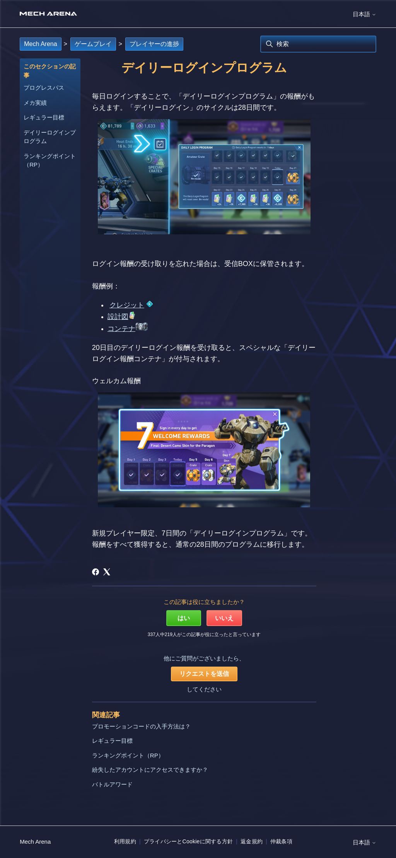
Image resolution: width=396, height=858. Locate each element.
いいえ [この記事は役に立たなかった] (224, 618)
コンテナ (121, 329)
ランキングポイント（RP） (50, 160)
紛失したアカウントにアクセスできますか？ (150, 769)
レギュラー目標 (44, 117)
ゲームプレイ (93, 44)
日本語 (364, 14)
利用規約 (125, 841)
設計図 (118, 317)
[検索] (318, 44)
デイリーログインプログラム (50, 137)
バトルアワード (112, 784)
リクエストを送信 (204, 673)
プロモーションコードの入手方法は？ (141, 726)
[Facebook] (95, 571)
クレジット (126, 305)
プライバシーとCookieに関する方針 (188, 841)
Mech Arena (40, 44)
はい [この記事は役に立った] (184, 618)
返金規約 (252, 841)
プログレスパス (44, 87)
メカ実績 (35, 102)
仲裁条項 (281, 841)
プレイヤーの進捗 (154, 44)
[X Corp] (106, 571)
